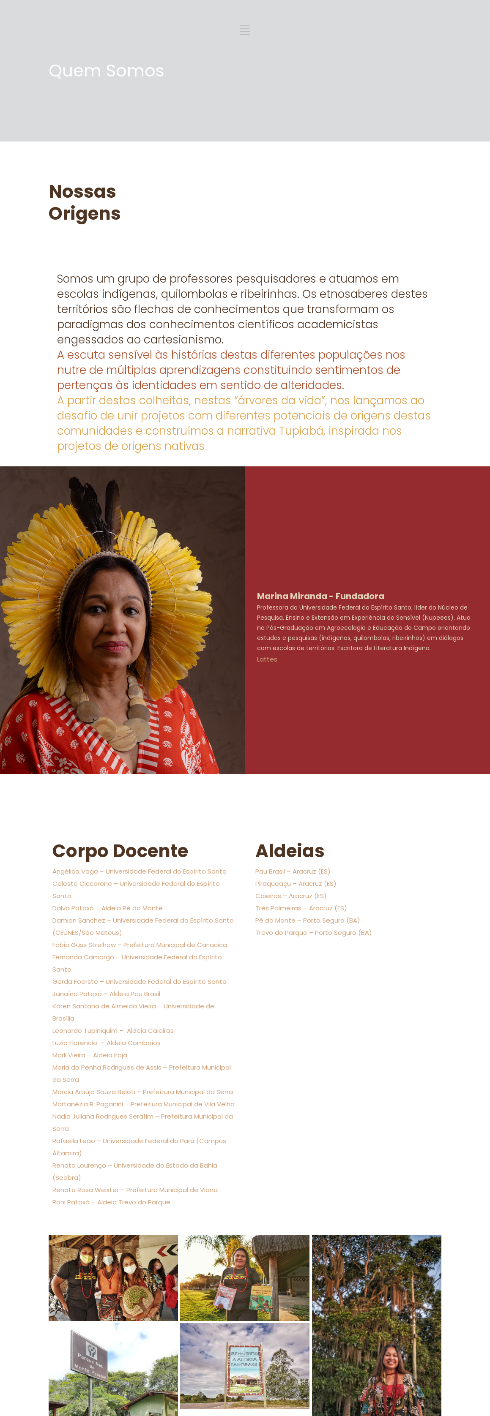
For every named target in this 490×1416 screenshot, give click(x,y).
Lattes (267, 659)
